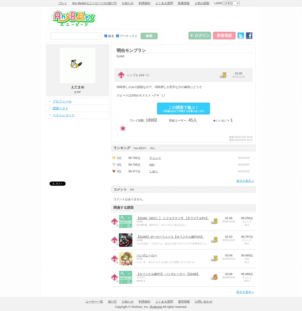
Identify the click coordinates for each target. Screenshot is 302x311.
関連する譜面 (123, 207)
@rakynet (156, 306)
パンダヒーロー (147, 255)
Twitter (241, 35)
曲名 (109, 36)
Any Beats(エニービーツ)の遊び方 (94, 3)
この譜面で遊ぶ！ (183, 108)
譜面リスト (60, 108)
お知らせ (128, 3)
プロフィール (62, 101)
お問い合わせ (203, 301)
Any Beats (73, 18)
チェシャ (155, 158)
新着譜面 (184, 3)
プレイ (62, 3)
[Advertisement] (179, 18)
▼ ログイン (200, 35)
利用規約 (144, 3)
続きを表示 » (245, 181)
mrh (151, 164)
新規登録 (224, 35)
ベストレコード (64, 115)
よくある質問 (164, 3)
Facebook (249, 35)
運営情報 (184, 301)
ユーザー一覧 (94, 301)
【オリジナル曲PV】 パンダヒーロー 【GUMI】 (168, 274)
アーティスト (127, 36)
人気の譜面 (202, 3)
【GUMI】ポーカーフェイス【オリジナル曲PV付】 (170, 236)
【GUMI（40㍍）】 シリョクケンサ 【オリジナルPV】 (173, 218)
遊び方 (112, 301)
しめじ (153, 171)
